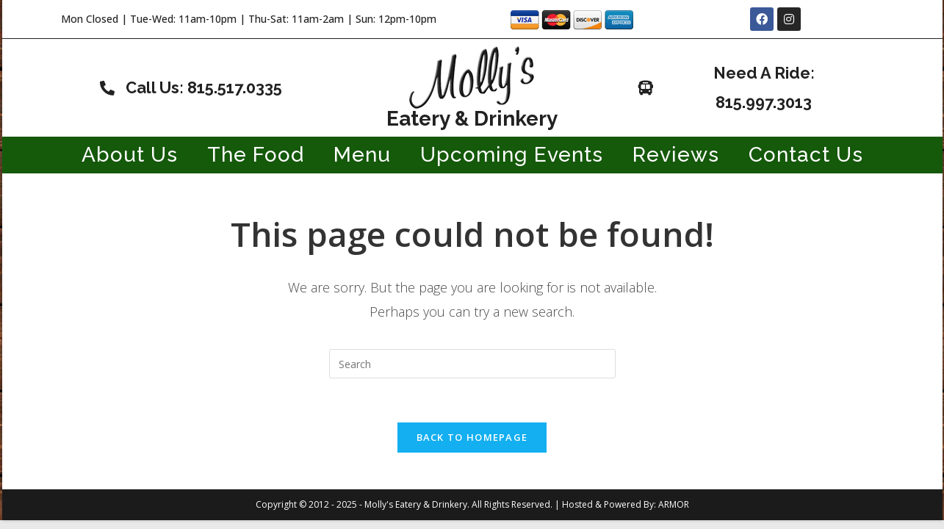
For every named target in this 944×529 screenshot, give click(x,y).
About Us (130, 155)
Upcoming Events (511, 155)
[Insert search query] (472, 363)
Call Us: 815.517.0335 (204, 87)
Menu (362, 155)
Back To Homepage (472, 437)
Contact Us (806, 155)
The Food (255, 155)
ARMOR (673, 504)
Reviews (676, 155)
